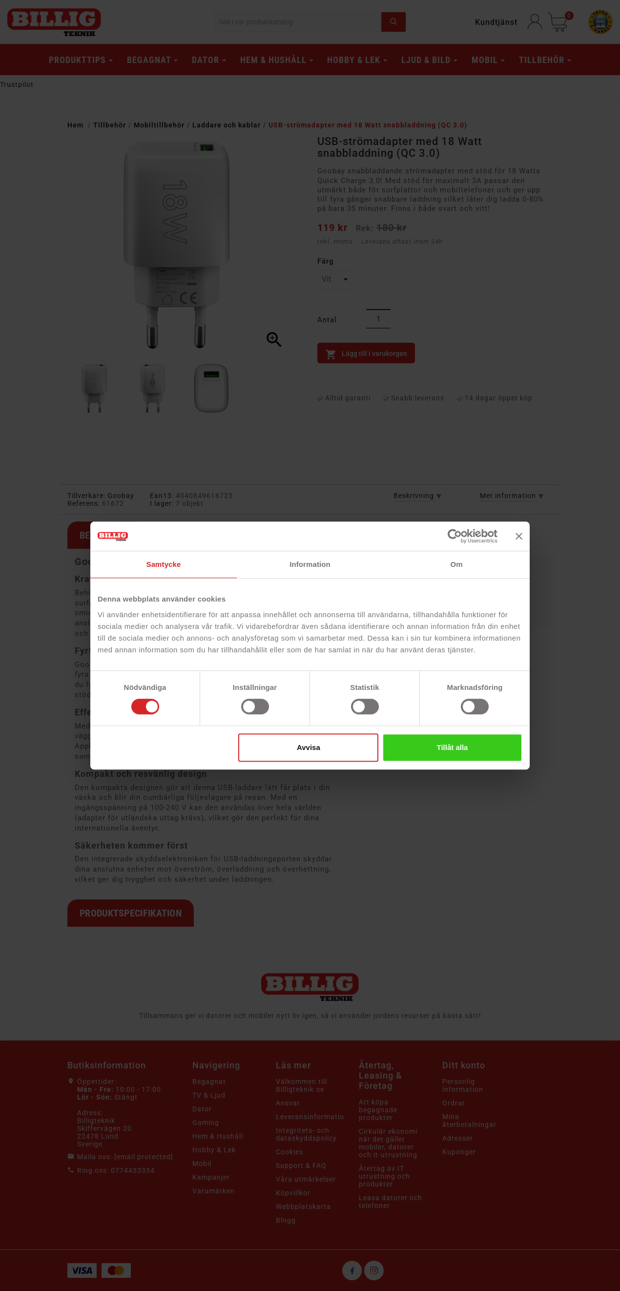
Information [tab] (310, 564)
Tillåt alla (452, 747)
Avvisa (308, 747)
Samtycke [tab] (163, 564)
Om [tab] (456, 564)
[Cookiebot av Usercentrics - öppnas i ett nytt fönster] (454, 536)
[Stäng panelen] (519, 536)
